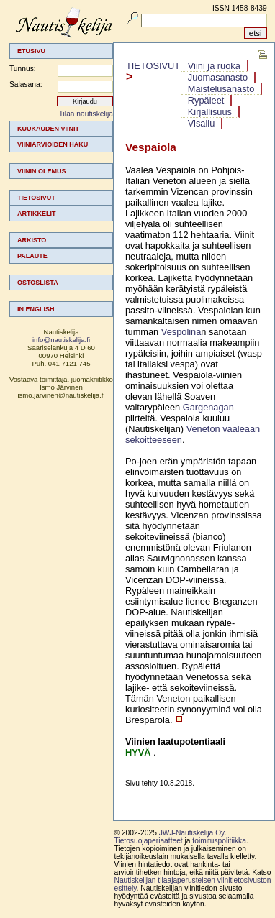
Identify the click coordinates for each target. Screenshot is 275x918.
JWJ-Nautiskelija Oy (192, 833)
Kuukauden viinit (48, 128)
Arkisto (31, 240)
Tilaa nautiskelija (86, 114)
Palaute (32, 256)
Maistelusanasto (221, 88)
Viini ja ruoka (214, 65)
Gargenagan (208, 407)
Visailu (201, 123)
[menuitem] (61, 129)
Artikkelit (36, 213)
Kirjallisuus (210, 111)
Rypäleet (206, 100)
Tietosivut (36, 197)
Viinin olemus (41, 171)
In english (36, 309)
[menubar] (221, 94)
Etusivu (31, 51)
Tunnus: (22, 69)
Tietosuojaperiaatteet (148, 841)
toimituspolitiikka (219, 841)
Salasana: (25, 84)
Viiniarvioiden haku (52, 144)
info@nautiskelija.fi (61, 340)
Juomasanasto (218, 77)
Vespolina (181, 331)
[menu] (61, 219)
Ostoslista (37, 282)
